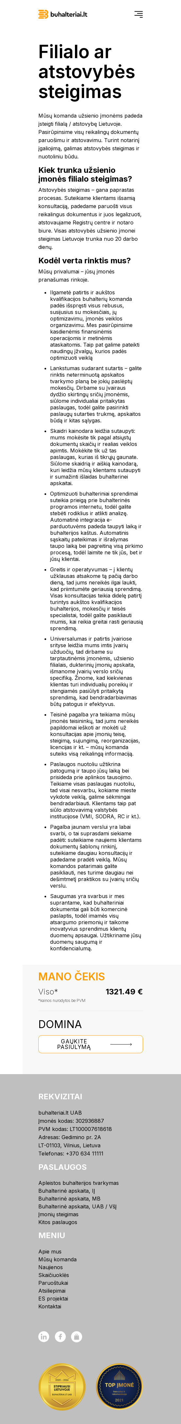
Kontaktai (49, 1306)
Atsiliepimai (51, 1290)
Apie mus (50, 1251)
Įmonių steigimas (58, 1214)
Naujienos (50, 1267)
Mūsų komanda (57, 1259)
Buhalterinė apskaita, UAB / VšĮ (77, 1206)
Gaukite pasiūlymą (97, 1044)
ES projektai (53, 1298)
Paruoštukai (53, 1283)
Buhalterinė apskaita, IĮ (66, 1190)
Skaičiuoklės (53, 1275)
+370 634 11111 (84, 1153)
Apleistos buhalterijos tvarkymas (78, 1183)
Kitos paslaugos (57, 1222)
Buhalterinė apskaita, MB (69, 1198)
